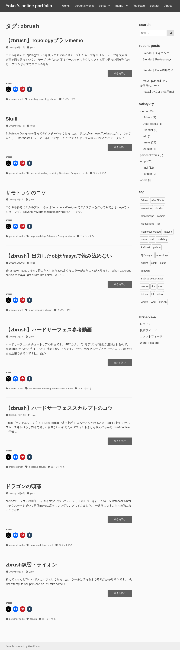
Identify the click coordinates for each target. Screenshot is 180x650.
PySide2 (145, 247)
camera (161, 216)
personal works (84, 5)
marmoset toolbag (39, 173)
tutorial (55, 388)
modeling (33, 99)
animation (146, 208)
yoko (32, 47)
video (62, 388)
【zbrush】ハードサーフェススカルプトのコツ (59, 408)
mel (145, 167)
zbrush (19, 99)
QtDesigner (147, 255)
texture (145, 286)
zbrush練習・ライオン (31, 565)
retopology (44, 99)
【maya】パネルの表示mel (157, 91)
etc (145, 136)
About (168, 5)
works (66, 5)
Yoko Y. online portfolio (29, 5)
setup (163, 262)
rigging (144, 262)
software (145, 270)
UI (152, 294)
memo (119, 5)
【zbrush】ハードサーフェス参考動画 (49, 329)
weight (144, 302)
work (153, 302)
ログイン (145, 323)
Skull (11, 119)
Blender (148, 129)
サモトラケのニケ (26, 192)
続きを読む (120, 74)
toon (160, 286)
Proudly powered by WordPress (23, 646)
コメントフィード (151, 336)
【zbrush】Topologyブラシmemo (44, 40)
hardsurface (35, 388)
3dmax (147, 117)
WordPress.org (149, 342)
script (102, 5)
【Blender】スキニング (154, 53)
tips (153, 286)
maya (33, 236)
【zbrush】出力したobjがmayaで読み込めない (59, 256)
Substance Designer (69, 173)
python (147, 173)
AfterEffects (150, 123)
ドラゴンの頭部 (23, 486)
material (168, 231)
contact (154, 5)
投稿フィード (148, 330)
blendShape (147, 216)
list (158, 223)
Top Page (139, 5)
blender (159, 208)
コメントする (69, 99)
